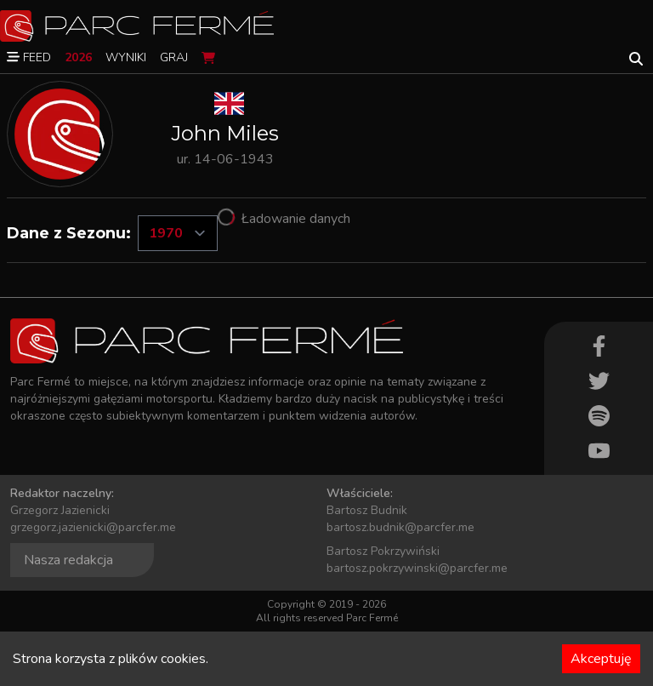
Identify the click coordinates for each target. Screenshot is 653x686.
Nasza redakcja (68, 560)
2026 (78, 57)
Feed (29, 57)
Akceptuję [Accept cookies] (601, 658)
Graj (174, 57)
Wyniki (125, 57)
